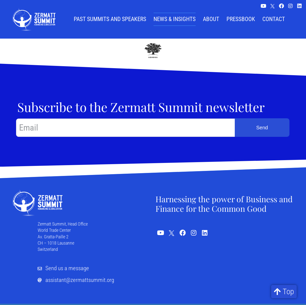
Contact (273, 19)
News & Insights (175, 19)
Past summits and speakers (110, 19)
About (211, 19)
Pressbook (240, 19)
